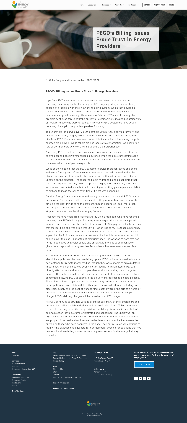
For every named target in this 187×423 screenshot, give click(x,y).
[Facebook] (136, 378)
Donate (147, 4)
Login (171, 4)
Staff (55, 372)
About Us (119, 5)
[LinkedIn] (149, 378)
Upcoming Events (19, 380)
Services (106, 5)
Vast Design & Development (97, 414)
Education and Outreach (21, 377)
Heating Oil (16, 366)
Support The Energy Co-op (63, 388)
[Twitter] (140, 378)
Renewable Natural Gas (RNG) (24, 369)
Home (82, 4)
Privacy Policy (58, 361)
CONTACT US (144, 364)
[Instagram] (144, 378)
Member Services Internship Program (67, 377)
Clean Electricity (18, 363)
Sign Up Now (159, 4)
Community (93, 5)
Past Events (16, 383)
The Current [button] (133, 5)
